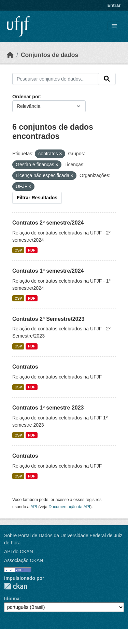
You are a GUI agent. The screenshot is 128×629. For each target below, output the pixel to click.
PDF (31, 250)
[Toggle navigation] (114, 26)
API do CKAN (18, 551)
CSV (18, 250)
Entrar (114, 5)
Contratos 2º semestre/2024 (48, 223)
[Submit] (107, 79)
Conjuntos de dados (49, 55)
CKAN (15, 586)
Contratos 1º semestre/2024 (48, 271)
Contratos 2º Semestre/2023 (48, 319)
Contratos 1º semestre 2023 (48, 408)
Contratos (25, 367)
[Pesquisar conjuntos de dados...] (55, 79)
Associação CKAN (23, 560)
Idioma (11, 598)
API (33, 506)
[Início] (10, 55)
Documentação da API (69, 506)
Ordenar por (26, 96)
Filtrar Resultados (37, 197)
